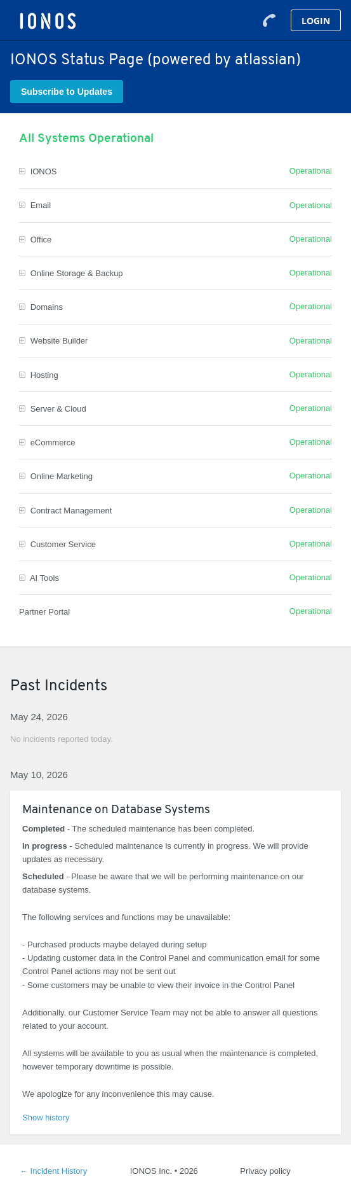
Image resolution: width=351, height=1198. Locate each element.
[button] (66, 91)
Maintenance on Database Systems (116, 810)
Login (315, 21)
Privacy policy (265, 1171)
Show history (45, 1117)
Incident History (53, 1171)
